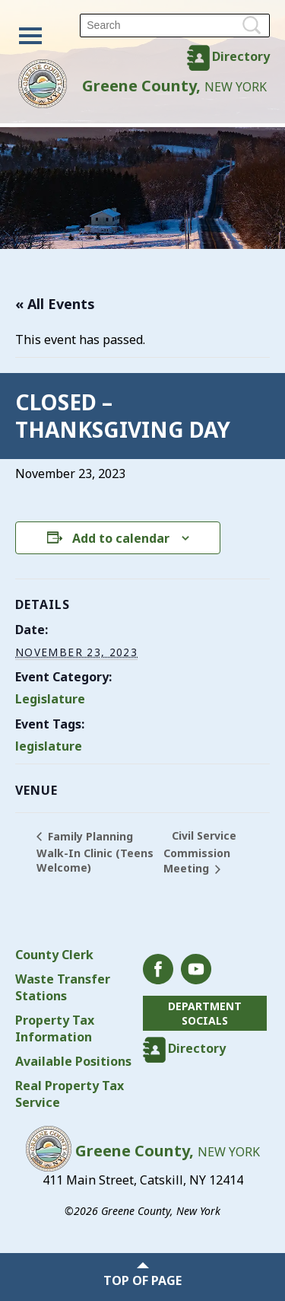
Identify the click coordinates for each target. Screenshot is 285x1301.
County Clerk (54, 954)
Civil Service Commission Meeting (199, 851)
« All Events (55, 304)
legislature (48, 746)
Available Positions (73, 1061)
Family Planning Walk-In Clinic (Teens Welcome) (95, 852)
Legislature (50, 698)
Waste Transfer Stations (62, 987)
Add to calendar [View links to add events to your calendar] (120, 538)
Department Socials (205, 1013)
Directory (241, 56)
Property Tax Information (54, 1028)
